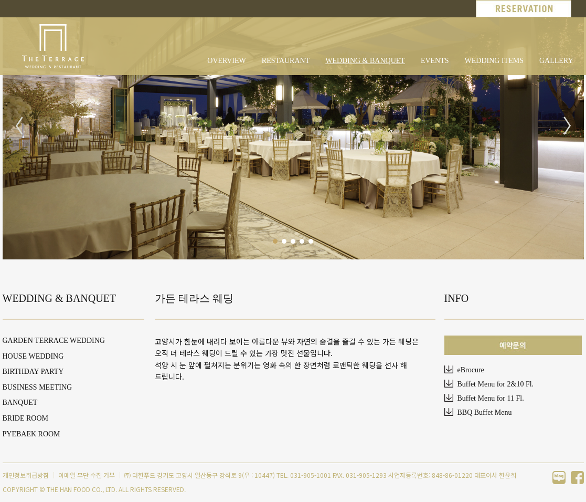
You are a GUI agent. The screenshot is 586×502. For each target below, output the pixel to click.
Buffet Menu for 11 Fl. (490, 398)
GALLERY (556, 61)
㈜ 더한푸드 (139, 474)
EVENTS (435, 61)
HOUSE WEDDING (33, 356)
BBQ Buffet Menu (484, 412)
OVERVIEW (226, 61)
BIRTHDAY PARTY (33, 371)
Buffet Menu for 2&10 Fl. (495, 384)
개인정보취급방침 (26, 474)
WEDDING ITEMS (494, 61)
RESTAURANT (286, 61)
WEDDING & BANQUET (365, 61)
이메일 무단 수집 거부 (86, 474)
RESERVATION (523, 8)
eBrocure (470, 370)
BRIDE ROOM (26, 418)
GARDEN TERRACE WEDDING (54, 340)
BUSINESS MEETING (37, 387)
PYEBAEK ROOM (31, 434)
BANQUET (20, 402)
